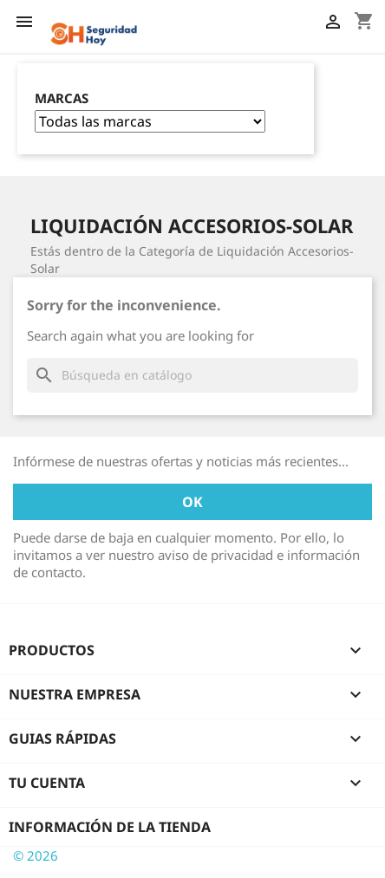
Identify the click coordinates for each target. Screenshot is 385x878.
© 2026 (35, 855)
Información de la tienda (110, 826)
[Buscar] (192, 375)
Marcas (61, 98)
